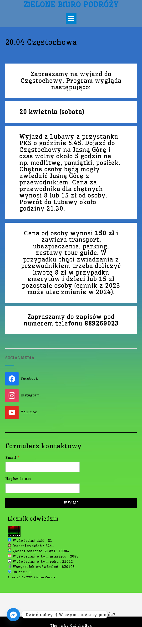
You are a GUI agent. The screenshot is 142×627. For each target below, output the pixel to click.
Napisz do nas (18, 479)
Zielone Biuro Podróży (71, 4)
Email (12, 457)
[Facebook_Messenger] (13, 614)
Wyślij (71, 503)
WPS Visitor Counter (41, 577)
